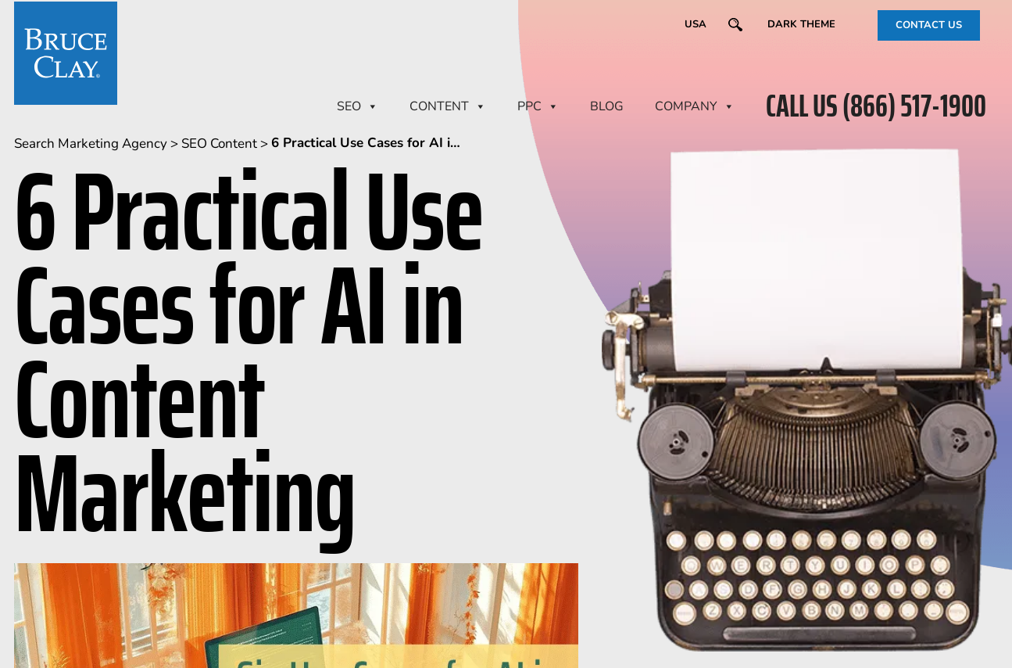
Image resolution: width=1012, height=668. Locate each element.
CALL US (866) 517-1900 (876, 106)
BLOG (607, 106)
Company (695, 106)
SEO (357, 106)
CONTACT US (929, 25)
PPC (538, 106)
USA (695, 24)
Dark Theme (801, 24)
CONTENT (447, 106)
